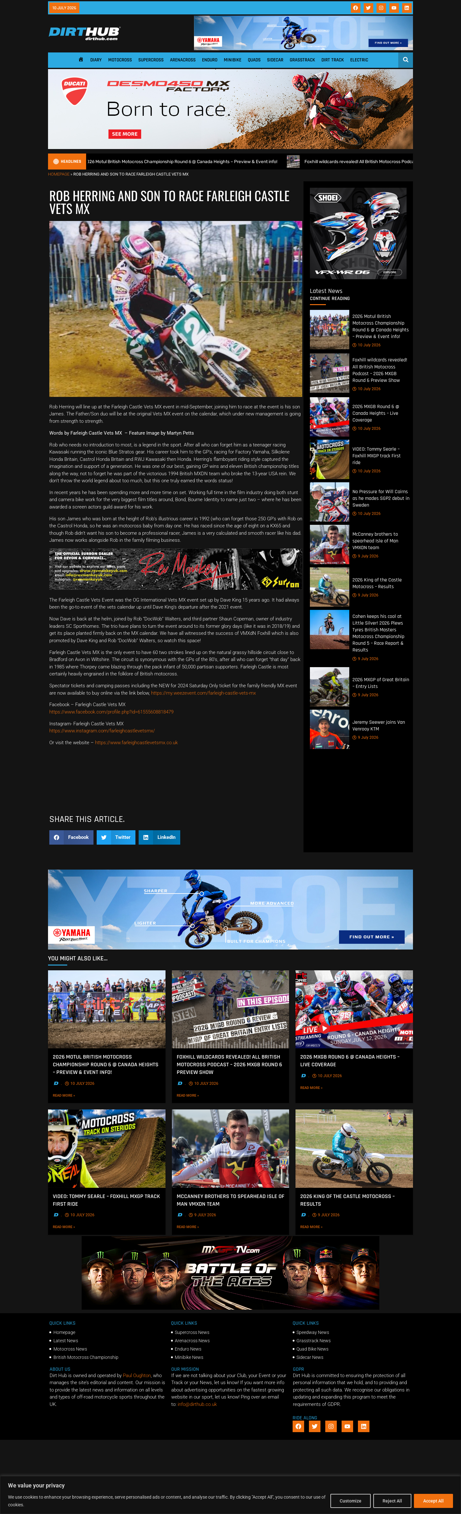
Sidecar (275, 60)
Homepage (58, 174)
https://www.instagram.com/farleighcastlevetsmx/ (102, 731)
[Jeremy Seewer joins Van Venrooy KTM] (329, 729)
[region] (230, 1495)
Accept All (433, 1500)
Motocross (120, 60)
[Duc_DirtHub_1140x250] (230, 147)
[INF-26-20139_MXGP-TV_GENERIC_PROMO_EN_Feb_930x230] (230, 1308)
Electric (359, 60)
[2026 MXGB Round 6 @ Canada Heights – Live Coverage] (329, 417)
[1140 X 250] (230, 948)
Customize (350, 1500)
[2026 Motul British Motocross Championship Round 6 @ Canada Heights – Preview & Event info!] (329, 329)
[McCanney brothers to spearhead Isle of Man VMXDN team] (329, 544)
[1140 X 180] (303, 48)
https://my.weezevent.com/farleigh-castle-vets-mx (203, 693)
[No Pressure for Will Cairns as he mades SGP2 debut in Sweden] (329, 502)
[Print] (175, 588)
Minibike (232, 60)
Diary (96, 60)
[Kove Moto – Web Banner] (175, 805)
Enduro (209, 60)
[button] (71, 837)
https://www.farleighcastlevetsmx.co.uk (136, 742)
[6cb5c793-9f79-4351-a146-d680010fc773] (358, 277)
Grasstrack (302, 60)
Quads (254, 60)
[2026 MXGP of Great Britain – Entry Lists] (329, 686)
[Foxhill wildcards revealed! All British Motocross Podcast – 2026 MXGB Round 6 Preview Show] (329, 373)
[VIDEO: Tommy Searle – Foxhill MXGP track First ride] (329, 459)
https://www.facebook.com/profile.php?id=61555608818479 (111, 712)
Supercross (151, 60)
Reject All (392, 1500)
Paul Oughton (137, 1375)
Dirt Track (332, 60)
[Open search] (405, 59)
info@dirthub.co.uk (197, 1404)
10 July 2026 (366, 345)
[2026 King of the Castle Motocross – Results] (329, 587)
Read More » (77, 1095)
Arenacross (183, 60)
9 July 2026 (365, 556)
